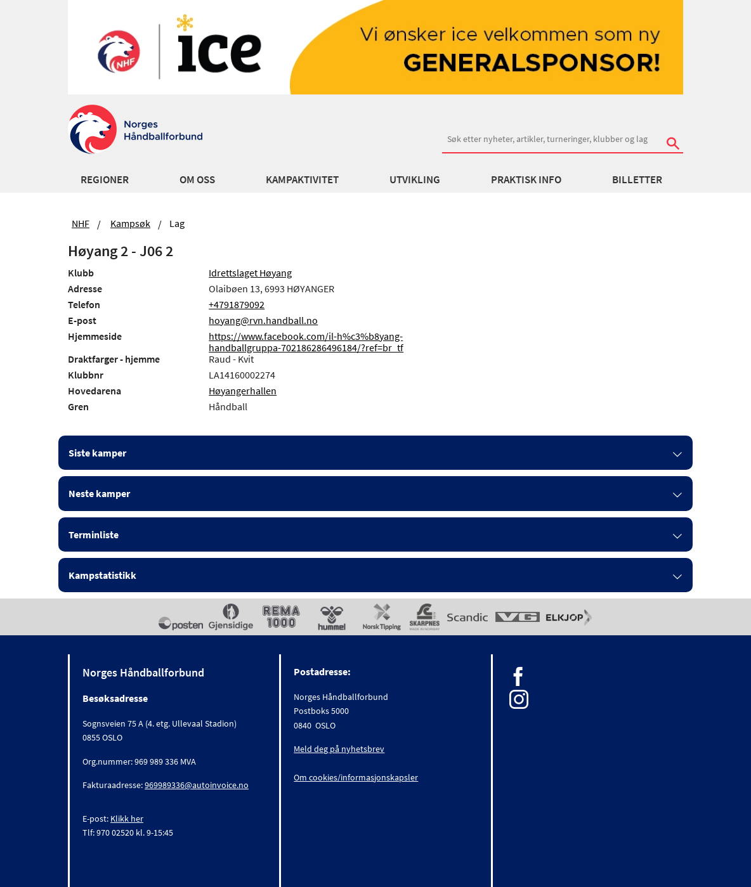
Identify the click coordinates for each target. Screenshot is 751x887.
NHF (80, 223)
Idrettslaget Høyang (250, 272)
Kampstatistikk (102, 575)
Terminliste (94, 534)
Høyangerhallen (243, 390)
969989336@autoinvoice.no (197, 785)
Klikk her (126, 818)
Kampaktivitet (302, 179)
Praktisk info (526, 179)
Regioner (105, 179)
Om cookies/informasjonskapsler (356, 777)
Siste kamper (97, 452)
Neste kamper (99, 493)
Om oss (197, 179)
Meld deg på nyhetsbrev (339, 748)
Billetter (637, 179)
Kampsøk (130, 223)
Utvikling (414, 179)
